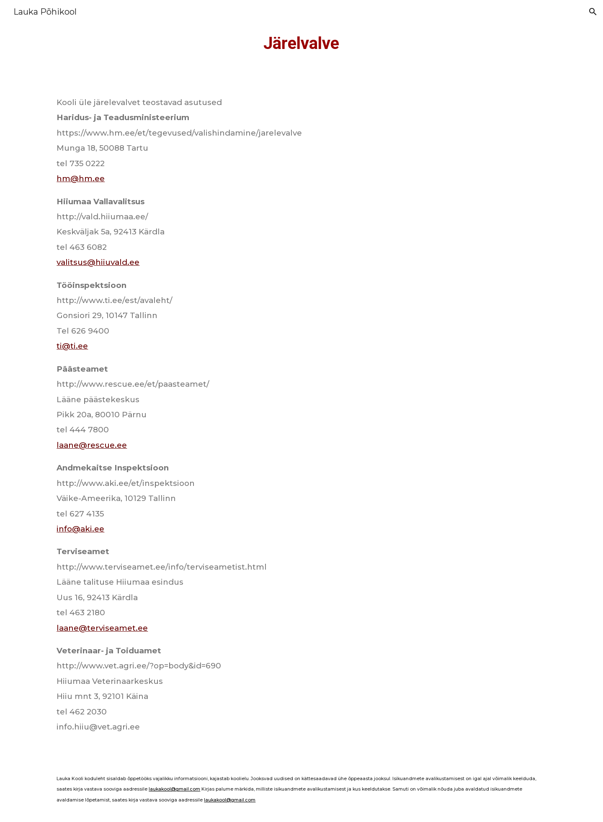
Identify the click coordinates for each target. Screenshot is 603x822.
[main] (302, 43)
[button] (593, 12)
